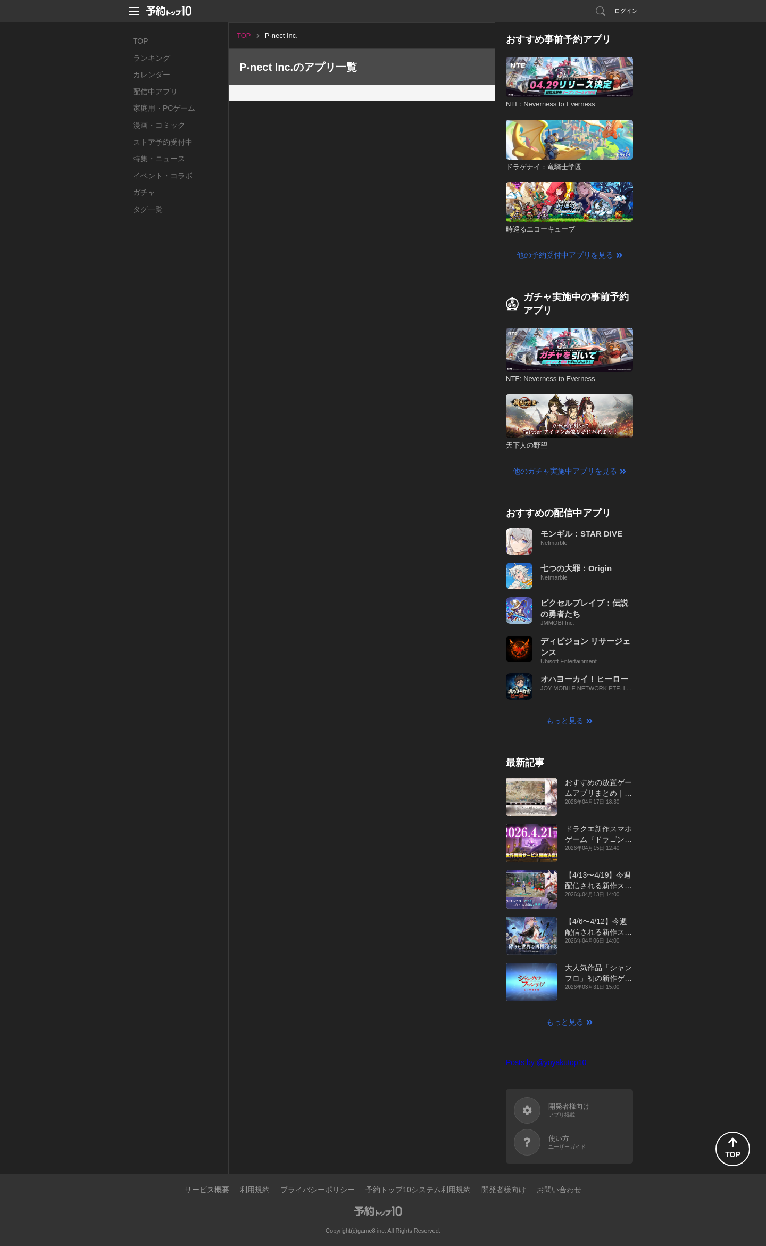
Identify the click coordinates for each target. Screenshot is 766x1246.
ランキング (151, 58)
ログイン (626, 10)
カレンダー (151, 74)
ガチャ (144, 192)
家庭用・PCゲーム (164, 108)
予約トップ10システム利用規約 (418, 1189)
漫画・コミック (159, 125)
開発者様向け (503, 1189)
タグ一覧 (148, 209)
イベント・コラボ (163, 175)
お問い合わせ (559, 1189)
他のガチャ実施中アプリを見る (565, 471)
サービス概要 (207, 1189)
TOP (140, 41)
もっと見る (565, 720)
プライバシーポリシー (317, 1189)
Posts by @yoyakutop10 (546, 1062)
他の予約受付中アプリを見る (565, 255)
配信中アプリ (155, 91)
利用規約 (255, 1189)
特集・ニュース (159, 158)
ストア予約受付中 (163, 142)
